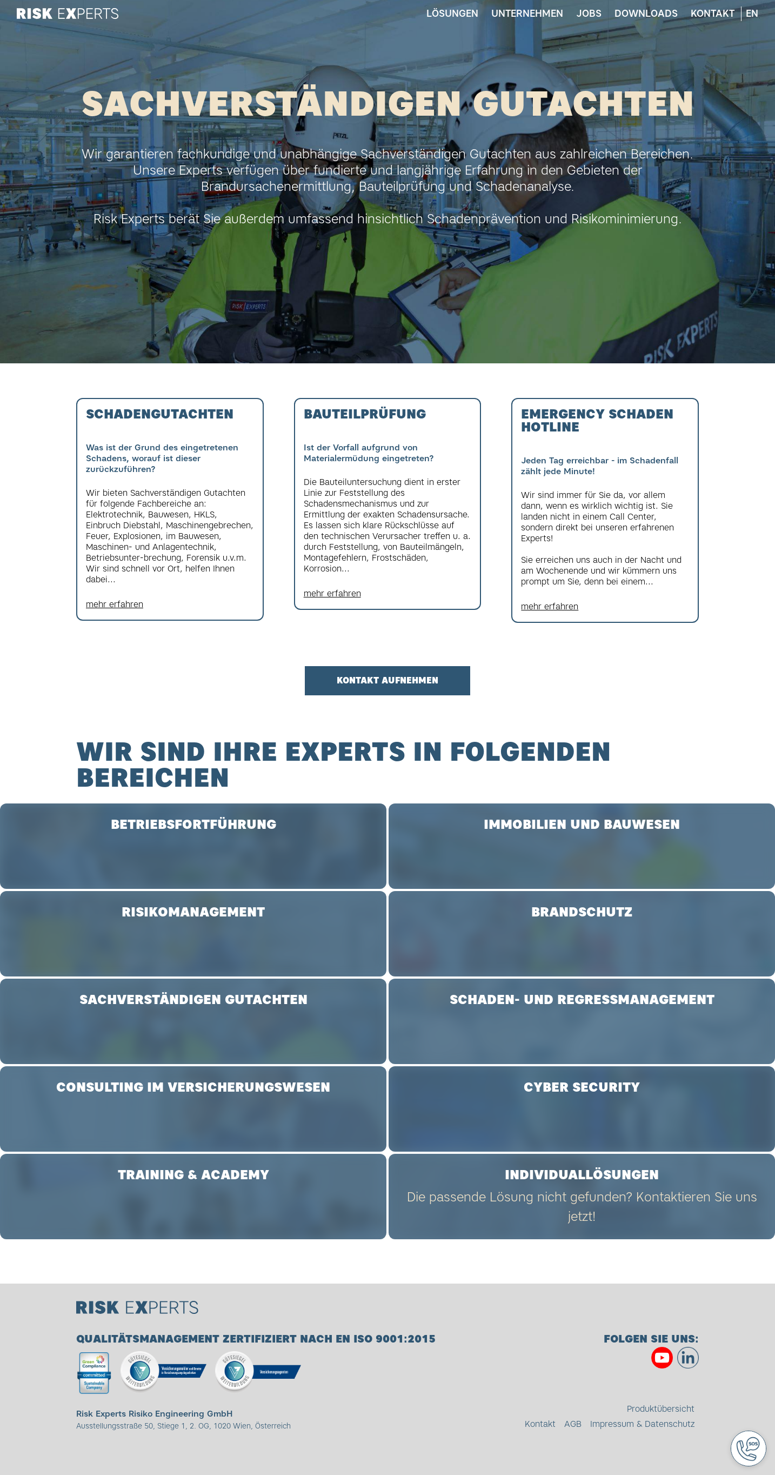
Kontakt (712, 13)
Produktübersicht (660, 1409)
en (751, 13)
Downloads (645, 13)
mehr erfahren (114, 604)
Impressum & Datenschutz (642, 1424)
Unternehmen (527, 13)
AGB (573, 1424)
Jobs (588, 13)
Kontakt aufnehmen (387, 681)
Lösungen (452, 13)
